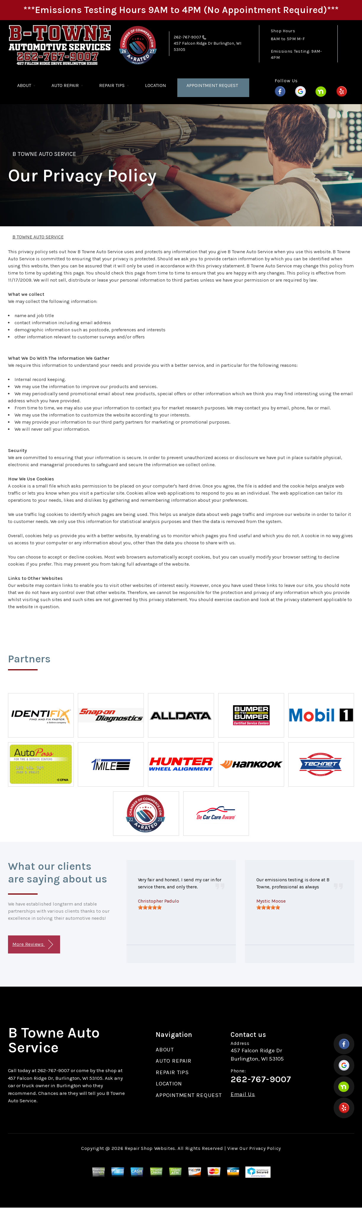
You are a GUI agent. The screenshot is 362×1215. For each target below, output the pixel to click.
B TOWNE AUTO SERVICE (44, 154)
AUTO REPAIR (65, 85)
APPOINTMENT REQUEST (212, 85)
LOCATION (155, 85)
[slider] (150, 907)
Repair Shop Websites (150, 1148)
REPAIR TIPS (112, 85)
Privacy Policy (265, 1148)
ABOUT (24, 85)
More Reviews (32, 944)
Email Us (243, 1094)
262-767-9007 (187, 37)
